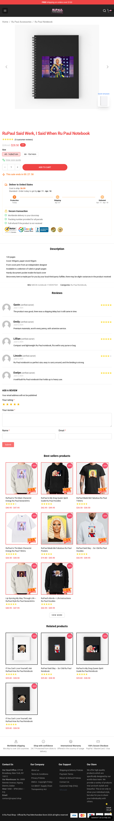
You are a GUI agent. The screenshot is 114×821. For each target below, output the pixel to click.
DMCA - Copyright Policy (41, 782)
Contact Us (64, 782)
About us (35, 770)
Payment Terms (66, 774)
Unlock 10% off (108, 809)
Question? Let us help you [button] (101, 818)
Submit (8, 445)
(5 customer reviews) (24, 139)
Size (4, 150)
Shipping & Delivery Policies (71, 770)
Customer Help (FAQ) (69, 786)
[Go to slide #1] (49, 115)
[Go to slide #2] (64, 115)
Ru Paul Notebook (44, 22)
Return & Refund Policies (70, 778)
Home (5, 22)
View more (57, 615)
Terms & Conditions (39, 774)
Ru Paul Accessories (21, 22)
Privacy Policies (38, 778)
